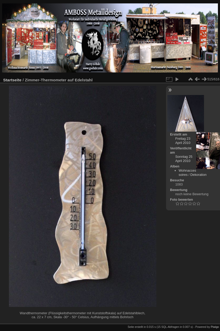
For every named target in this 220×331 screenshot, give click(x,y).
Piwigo (215, 326)
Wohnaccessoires (187, 173)
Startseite (12, 80)
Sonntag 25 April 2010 (183, 159)
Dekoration (198, 175)
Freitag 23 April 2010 (182, 141)
